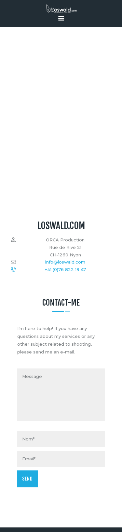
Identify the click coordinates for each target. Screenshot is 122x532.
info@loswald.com (65, 262)
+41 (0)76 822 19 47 (65, 269)
